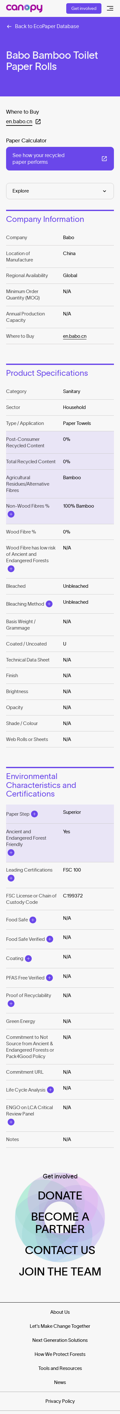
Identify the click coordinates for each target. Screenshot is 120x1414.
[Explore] (60, 191)
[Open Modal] (11, 514)
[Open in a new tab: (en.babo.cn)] (23, 121)
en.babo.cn (74, 336)
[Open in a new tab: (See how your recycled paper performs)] (60, 158)
